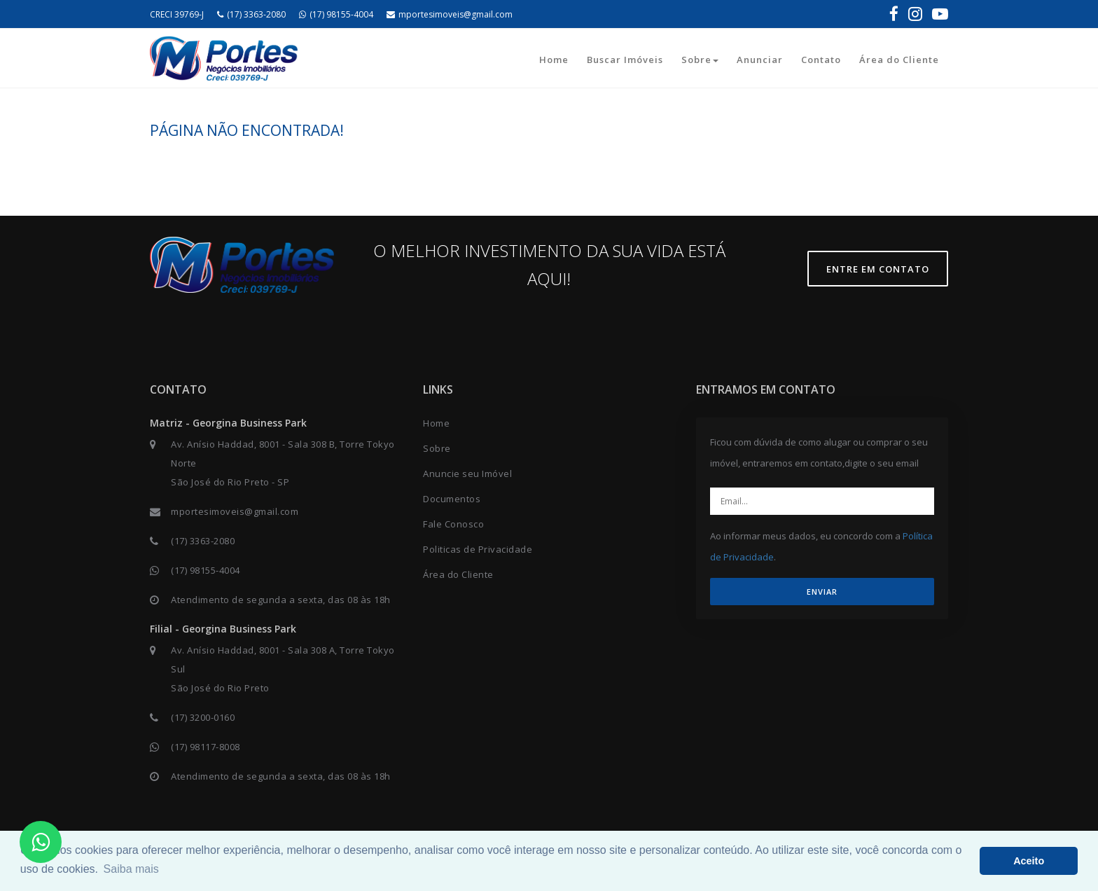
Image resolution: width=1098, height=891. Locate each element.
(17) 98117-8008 (205, 746)
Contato (821, 59)
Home (554, 59)
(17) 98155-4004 (336, 14)
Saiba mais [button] (131, 869)
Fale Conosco (453, 524)
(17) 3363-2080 (251, 14)
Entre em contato (877, 269)
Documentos (451, 498)
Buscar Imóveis (625, 59)
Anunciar (760, 59)
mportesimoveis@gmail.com (450, 14)
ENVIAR (822, 591)
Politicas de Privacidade (477, 549)
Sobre (699, 59)
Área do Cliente (899, 59)
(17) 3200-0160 (203, 717)
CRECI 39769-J (177, 14)
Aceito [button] (1028, 860)
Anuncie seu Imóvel (467, 473)
